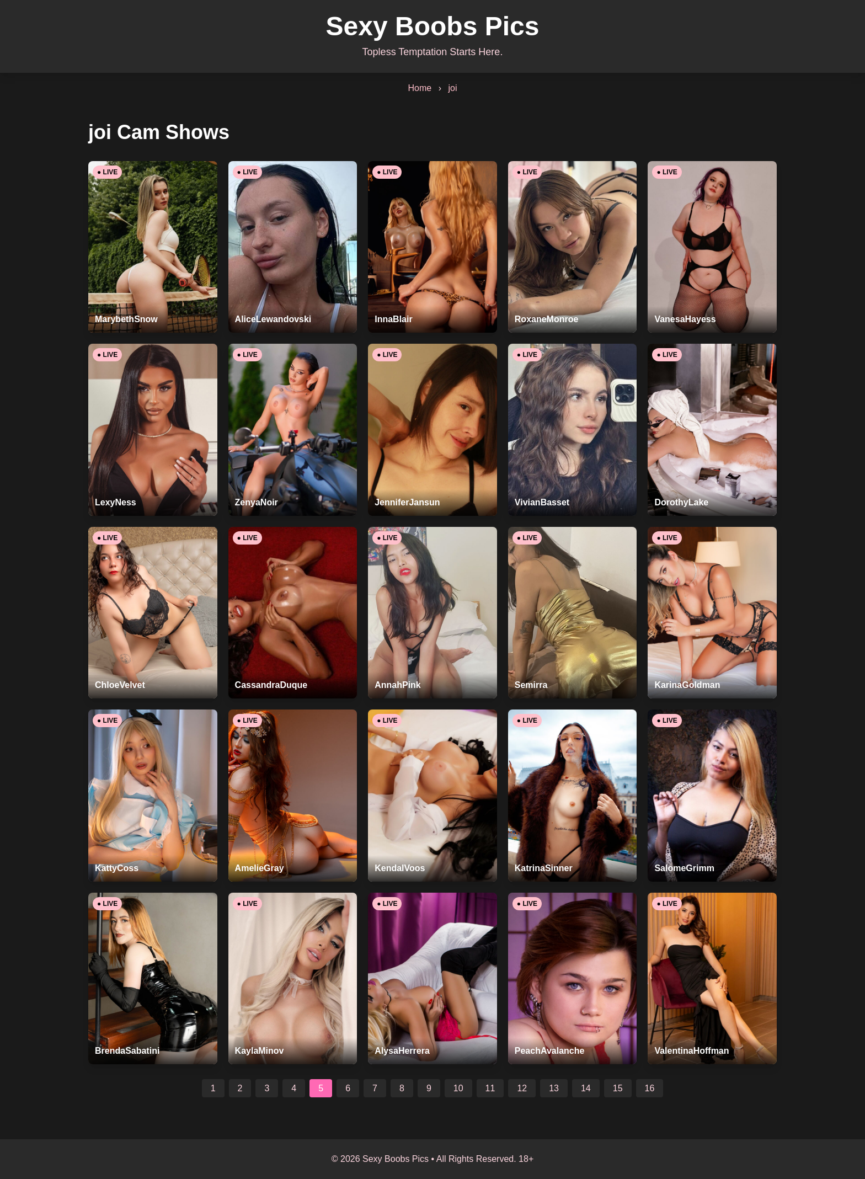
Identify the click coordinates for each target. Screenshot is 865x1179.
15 (618, 1088)
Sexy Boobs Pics (433, 26)
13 (554, 1088)
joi (452, 88)
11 (490, 1088)
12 (522, 1088)
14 (586, 1088)
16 (650, 1088)
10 (458, 1088)
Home (420, 88)
